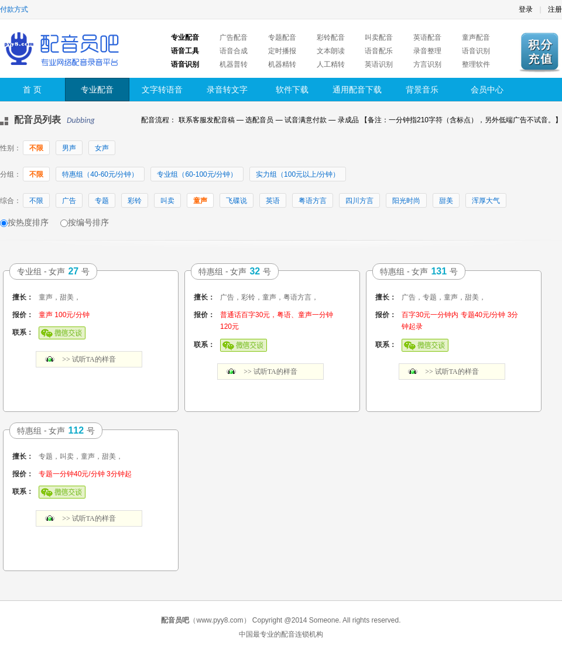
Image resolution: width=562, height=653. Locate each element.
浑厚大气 (486, 201)
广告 (69, 201)
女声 (102, 148)
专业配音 (97, 89)
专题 (102, 201)
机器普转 (234, 64)
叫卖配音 (379, 37)
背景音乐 (422, 89)
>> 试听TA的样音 (89, 359)
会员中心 (487, 89)
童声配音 (476, 37)
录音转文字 (227, 89)
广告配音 (234, 37)
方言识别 (427, 64)
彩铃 (135, 201)
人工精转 (331, 64)
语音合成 (234, 51)
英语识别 (379, 64)
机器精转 (282, 64)
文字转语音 (162, 89)
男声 (69, 148)
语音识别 (476, 51)
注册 (555, 9)
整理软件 (476, 64)
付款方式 (14, 9)
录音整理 (427, 51)
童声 (200, 201)
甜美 (446, 201)
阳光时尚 (406, 201)
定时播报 (282, 51)
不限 (36, 148)
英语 (273, 201)
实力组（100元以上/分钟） (298, 174)
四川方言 (359, 201)
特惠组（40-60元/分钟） (100, 174)
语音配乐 (379, 51)
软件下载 (292, 89)
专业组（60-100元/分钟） (197, 174)
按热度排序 (28, 222)
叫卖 (167, 201)
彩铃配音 (331, 37)
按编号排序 (88, 222)
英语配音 (427, 37)
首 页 (32, 89)
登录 (526, 9)
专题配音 (282, 37)
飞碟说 (236, 201)
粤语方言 (313, 201)
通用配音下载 (357, 89)
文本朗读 (331, 51)
